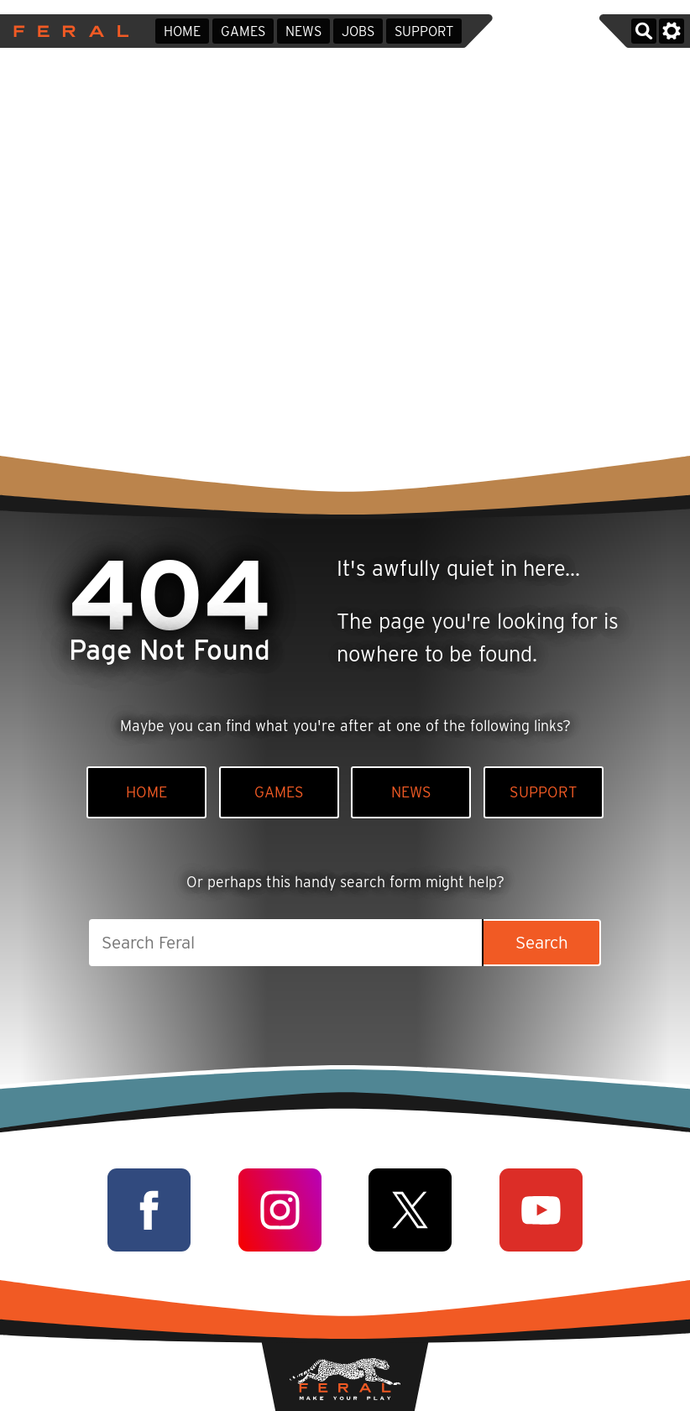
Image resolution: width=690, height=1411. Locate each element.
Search (541, 942)
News (303, 31)
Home (182, 31)
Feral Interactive (66, 31)
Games (243, 31)
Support (424, 31)
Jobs (358, 31)
